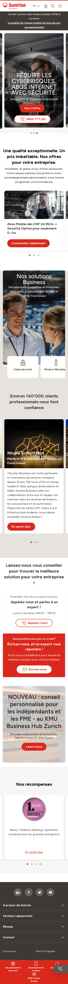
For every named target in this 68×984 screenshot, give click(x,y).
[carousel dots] (31, 133)
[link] (34, 25)
